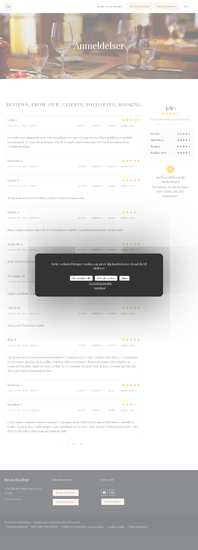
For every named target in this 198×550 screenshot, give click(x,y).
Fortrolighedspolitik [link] (100, 283)
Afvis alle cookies (106, 278)
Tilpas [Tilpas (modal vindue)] (124, 278)
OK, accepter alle (81, 278)
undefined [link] (99, 287)
